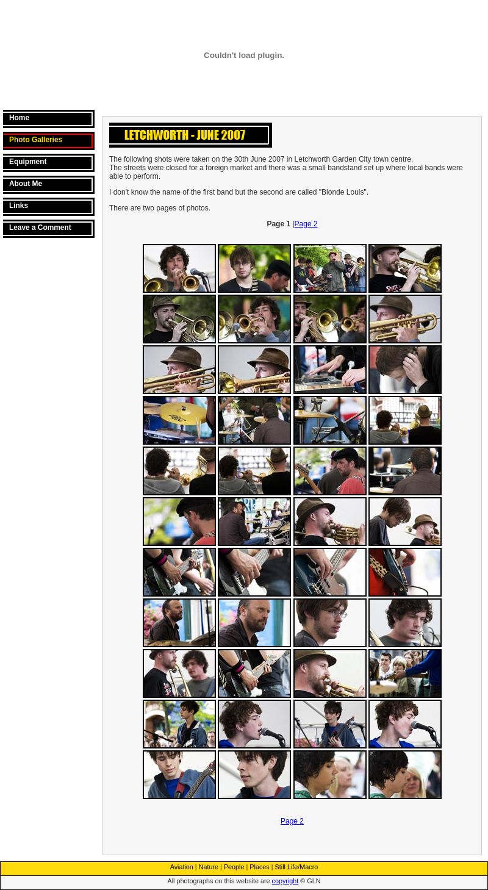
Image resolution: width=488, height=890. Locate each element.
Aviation (181, 866)
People (234, 866)
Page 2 (306, 224)
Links (18, 205)
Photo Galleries (35, 139)
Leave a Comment (40, 227)
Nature (208, 866)
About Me (25, 183)
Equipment (27, 161)
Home (19, 117)
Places (259, 866)
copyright (285, 881)
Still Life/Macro (296, 866)
